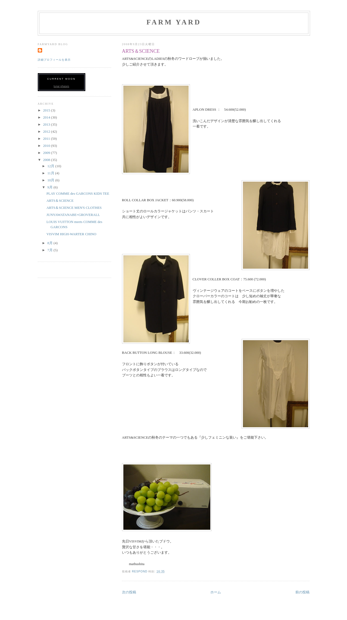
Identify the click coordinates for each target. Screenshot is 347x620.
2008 (47, 160)
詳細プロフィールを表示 (54, 59)
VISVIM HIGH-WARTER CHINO (71, 234)
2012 (47, 131)
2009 (47, 153)
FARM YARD (173, 22)
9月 (50, 187)
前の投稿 (302, 592)
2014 (47, 117)
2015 (47, 110)
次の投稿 (129, 592)
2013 (47, 124)
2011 (47, 139)
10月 (51, 180)
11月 (51, 173)
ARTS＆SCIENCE (60, 201)
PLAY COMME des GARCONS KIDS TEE (77, 193)
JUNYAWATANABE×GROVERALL (73, 215)
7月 (50, 250)
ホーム (215, 592)
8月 (50, 243)
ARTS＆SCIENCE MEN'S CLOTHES (74, 208)
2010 (47, 146)
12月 (51, 166)
